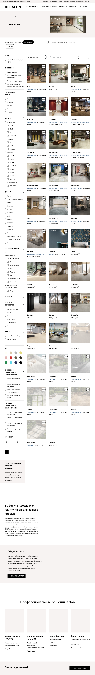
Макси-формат (12, 182)
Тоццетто (10, 226)
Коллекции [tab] (28, 42)
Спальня (10, 326)
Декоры (8, 192)
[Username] (68, 42)
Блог (54, 7)
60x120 (12, 169)
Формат (8, 118)
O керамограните (53, 1)
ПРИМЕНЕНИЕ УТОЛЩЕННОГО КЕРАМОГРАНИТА (11, 372)
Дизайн (9, 112)
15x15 (11, 129)
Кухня (9, 312)
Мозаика (10, 213)
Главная (11, 17)
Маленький (11, 122)
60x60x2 (12, 149)
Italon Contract (12, 339)
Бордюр (10, 223)
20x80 (12, 156)
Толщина (8, 297)
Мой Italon (66, 1)
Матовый (13, 282)
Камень (9, 105)
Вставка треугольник (14, 236)
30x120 (12, 162)
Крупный (10, 152)
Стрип (9, 209)
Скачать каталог (16, 576)
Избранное (73, 1)
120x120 (12, 179)
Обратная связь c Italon (81, 1)
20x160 (12, 159)
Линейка (8, 332)
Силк (11, 262)
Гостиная (10, 316)
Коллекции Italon (32, 7)
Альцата (10, 229)
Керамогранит (12, 72)
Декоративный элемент (15, 199)
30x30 (12, 132)
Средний (10, 139)
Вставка (10, 206)
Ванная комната (12, 309)
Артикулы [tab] (10, 46)
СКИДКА (8, 56)
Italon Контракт (57, 636)
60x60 (12, 146)
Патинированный (15, 265)
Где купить (45, 7)
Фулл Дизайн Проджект (15, 336)
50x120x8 (13, 166)
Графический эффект (10, 94)
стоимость (9, 437)
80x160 (12, 176)
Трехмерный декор (13, 239)
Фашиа (9, 219)
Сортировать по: (83, 57)
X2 (8, 342)
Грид (9, 203)
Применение (9, 68)
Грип (11, 275)
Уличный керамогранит (15, 81)
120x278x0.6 (13, 186)
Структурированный (16, 272)
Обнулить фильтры (53, 57)
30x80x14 (13, 136)
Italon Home (77, 636)
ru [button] (88, 1)
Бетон (9, 109)
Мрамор (10, 99)
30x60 (12, 142)
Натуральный (14, 258)
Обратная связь (80, 668)
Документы (60, 1)
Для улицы (11, 319)
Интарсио (10, 243)
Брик (9, 196)
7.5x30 (12, 126)
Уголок (9, 233)
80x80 (12, 172)
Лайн (9, 216)
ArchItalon (83, 7)
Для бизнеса (11, 322)
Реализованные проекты (68, 7)
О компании (45, 1)
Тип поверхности (12, 249)
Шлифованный (15, 278)
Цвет (6, 348)
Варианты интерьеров (9, 304)
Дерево (10, 102)
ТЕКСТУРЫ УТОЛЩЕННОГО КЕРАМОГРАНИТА (11, 406)
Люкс (11, 268)
